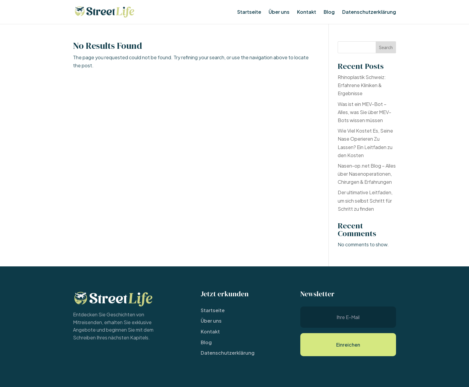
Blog (329, 12)
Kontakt (306, 12)
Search (386, 47)
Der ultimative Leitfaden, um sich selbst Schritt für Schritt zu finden (365, 200)
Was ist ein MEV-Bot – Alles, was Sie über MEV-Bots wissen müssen (364, 112)
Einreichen (348, 345)
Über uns (279, 12)
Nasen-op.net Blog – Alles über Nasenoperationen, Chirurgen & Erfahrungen (367, 174)
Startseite (249, 12)
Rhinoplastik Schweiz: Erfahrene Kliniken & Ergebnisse (362, 85)
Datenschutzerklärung (369, 12)
